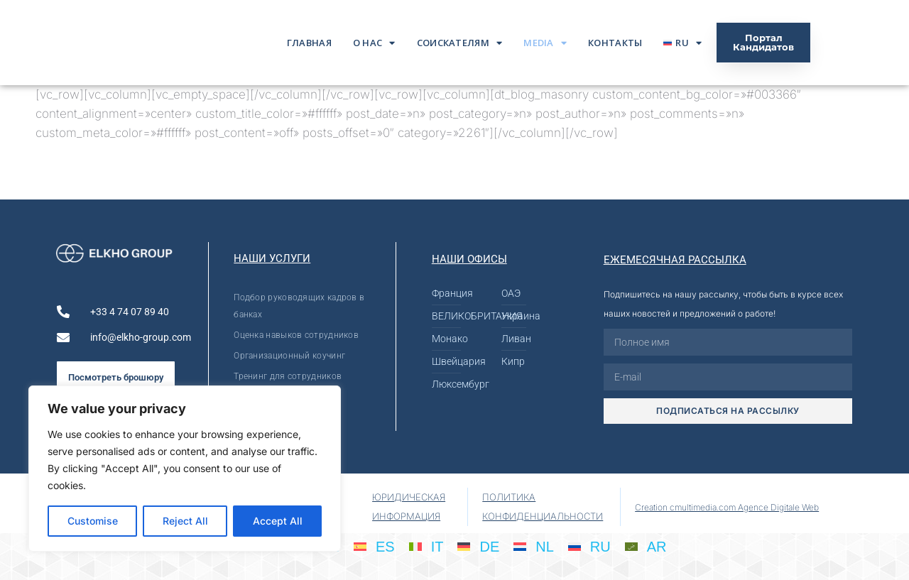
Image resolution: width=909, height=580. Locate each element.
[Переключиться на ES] (374, 546)
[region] (184, 468)
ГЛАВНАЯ (309, 42)
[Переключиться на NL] (533, 546)
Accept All (278, 521)
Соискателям (460, 43)
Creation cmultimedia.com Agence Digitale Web (727, 507)
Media (545, 43)
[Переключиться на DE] (478, 546)
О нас (374, 43)
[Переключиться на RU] (589, 546)
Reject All (185, 521)
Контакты (615, 42)
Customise (92, 521)
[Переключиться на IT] (426, 546)
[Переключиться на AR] (646, 546)
